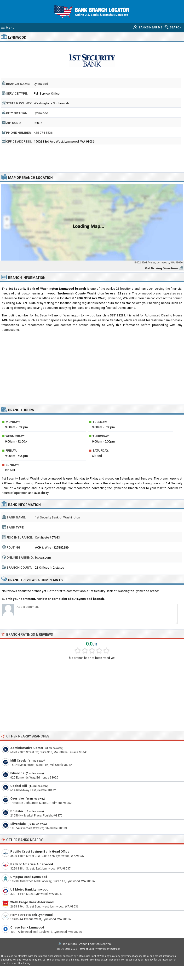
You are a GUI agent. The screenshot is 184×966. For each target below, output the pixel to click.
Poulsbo (16, 811)
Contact (115, 949)
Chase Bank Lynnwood (27, 927)
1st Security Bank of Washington (57, 517)
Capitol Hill (18, 786)
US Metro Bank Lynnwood (29, 889)
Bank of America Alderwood (31, 864)
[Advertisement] (92, 159)
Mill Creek (18, 760)
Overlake (17, 798)
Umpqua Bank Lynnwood (28, 877)
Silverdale (18, 824)
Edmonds (17, 773)
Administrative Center (27, 748)
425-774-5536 (43, 132)
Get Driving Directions (161, 268)
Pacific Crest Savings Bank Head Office (39, 851)
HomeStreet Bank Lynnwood (31, 915)
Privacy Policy (101, 949)
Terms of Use (86, 949)
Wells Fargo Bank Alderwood (32, 902)
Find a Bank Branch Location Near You (87, 944)
